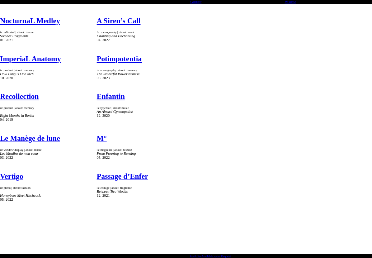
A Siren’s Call (119, 21)
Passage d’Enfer (122, 176)
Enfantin (111, 96)
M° (102, 138)
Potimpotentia (119, 59)
